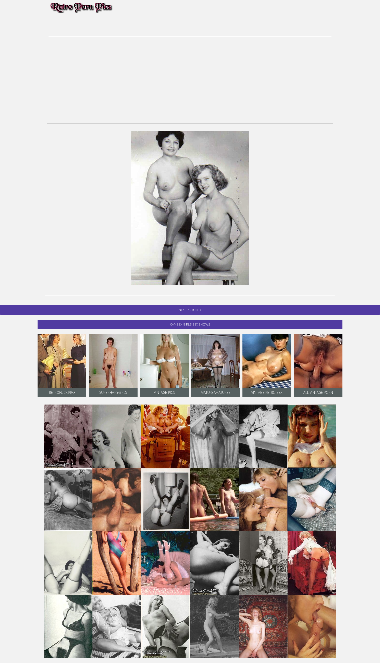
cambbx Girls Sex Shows (190, 324)
